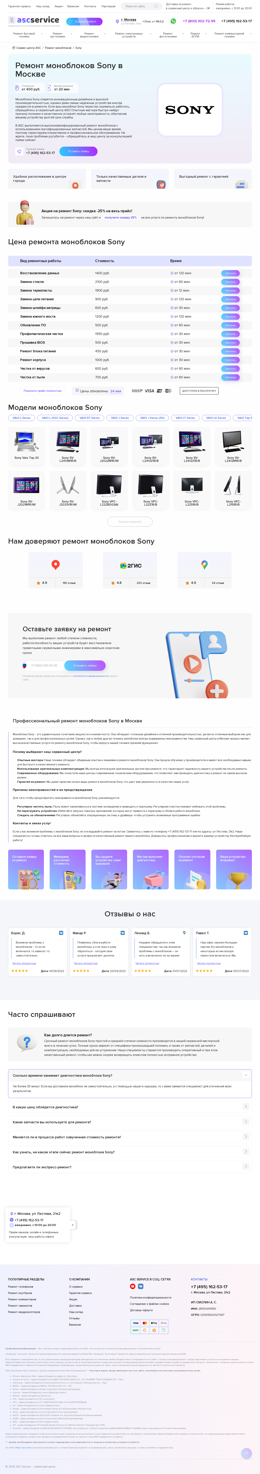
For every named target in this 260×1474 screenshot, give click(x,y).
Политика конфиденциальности (150, 1297)
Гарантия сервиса (19, 6)
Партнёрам (108, 6)
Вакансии (73, 6)
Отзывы (74, 1318)
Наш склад (42, 6)
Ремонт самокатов (20, 1306)
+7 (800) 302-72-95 (199, 21)
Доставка (75, 1306)
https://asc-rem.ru (24, 1447)
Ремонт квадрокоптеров (24, 1312)
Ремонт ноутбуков (20, 1293)
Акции (58, 6)
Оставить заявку (78, 151)
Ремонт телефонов (20, 1287)
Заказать (230, 273)
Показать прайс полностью (43, 391)
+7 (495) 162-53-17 (236, 21)
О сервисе (76, 1287)
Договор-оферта (141, 1310)
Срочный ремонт (85, 21)
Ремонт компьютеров (22, 1299)
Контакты (90, 6)
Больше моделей (130, 522)
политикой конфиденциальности (91, 676)
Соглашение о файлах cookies (149, 1304)
